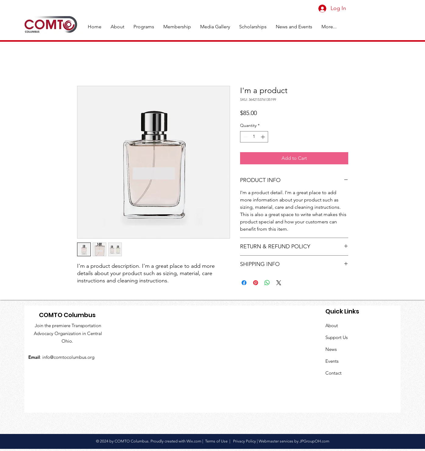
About (331, 325)
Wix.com (193, 441)
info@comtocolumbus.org (68, 357)
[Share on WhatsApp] (267, 282)
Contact (333, 373)
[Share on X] (278, 282)
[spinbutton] (254, 136)
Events (331, 361)
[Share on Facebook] (244, 282)
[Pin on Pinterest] (255, 282)
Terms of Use (216, 441)
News (331, 349)
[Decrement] (245, 136)
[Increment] (263, 136)
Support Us (336, 337)
